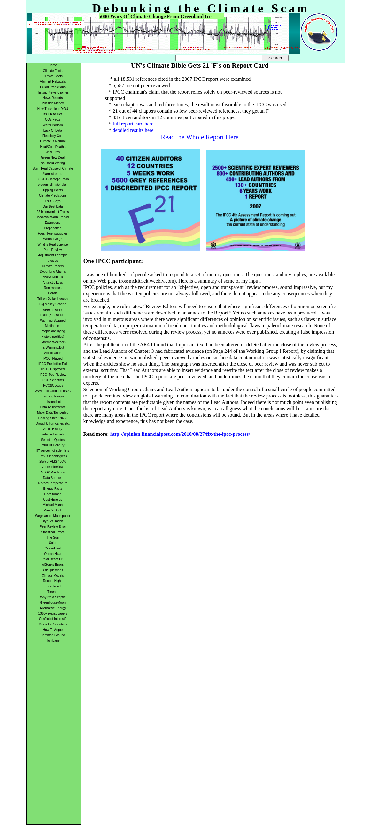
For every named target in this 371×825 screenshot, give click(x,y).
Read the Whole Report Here (199, 137)
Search (275, 58)
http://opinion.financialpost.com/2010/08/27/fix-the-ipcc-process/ (180, 434)
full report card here (133, 123)
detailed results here (133, 130)
